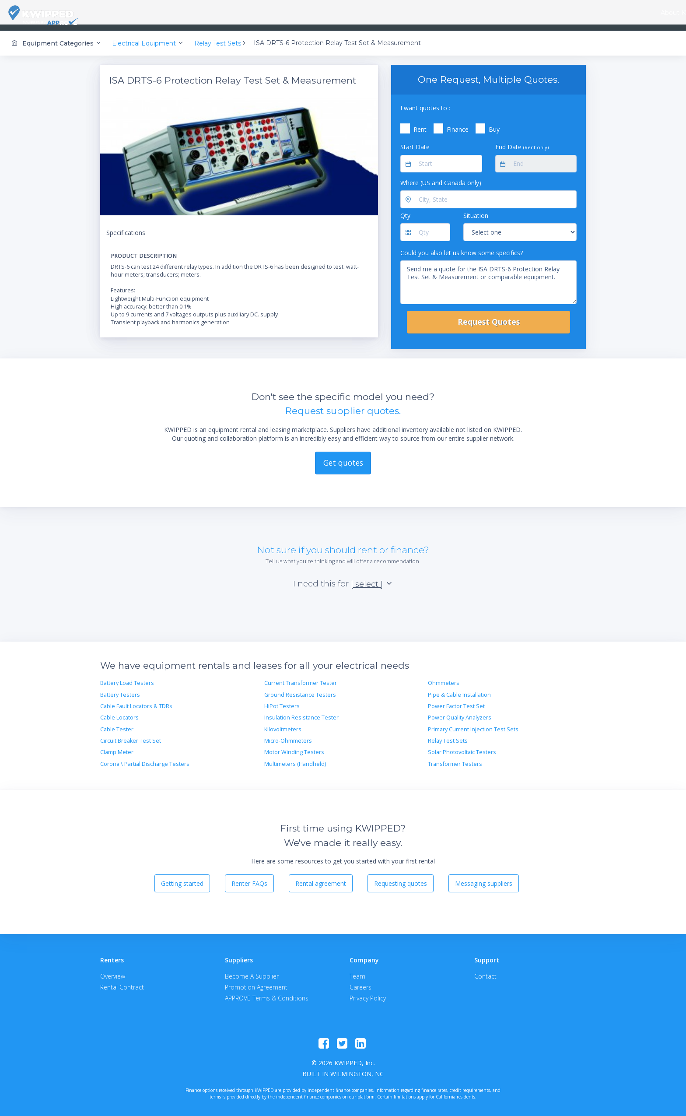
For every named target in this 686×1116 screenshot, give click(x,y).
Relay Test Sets (448, 735)
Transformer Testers (455, 758)
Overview (112, 970)
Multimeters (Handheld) (295, 758)
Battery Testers (120, 688)
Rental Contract (122, 981)
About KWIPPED (134, 13)
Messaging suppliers (483, 877)
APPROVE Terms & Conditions (266, 992)
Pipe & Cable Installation (459, 688)
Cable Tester (116, 723)
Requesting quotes (400, 877)
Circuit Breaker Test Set (130, 735)
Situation (475, 210)
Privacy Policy (368, 992)
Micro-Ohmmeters (288, 735)
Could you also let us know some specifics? (461, 246)
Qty (405, 210)
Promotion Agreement (256, 981)
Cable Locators (119, 712)
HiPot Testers (282, 700)
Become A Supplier (252, 970)
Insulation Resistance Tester (301, 712)
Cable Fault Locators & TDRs (136, 700)
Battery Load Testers (127, 677)
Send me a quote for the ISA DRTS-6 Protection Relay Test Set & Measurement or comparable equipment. (488, 276)
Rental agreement (320, 877)
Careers (360, 981)
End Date (522, 141)
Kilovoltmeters (282, 723)
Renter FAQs (249, 877)
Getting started (182, 877)
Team (357, 970)
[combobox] (182, 13)
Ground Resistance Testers (300, 688)
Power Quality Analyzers (459, 712)
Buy (494, 123)
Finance (458, 123)
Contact (485, 970)
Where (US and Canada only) (440, 177)
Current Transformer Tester (300, 677)
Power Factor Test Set (456, 700)
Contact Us (651, 13)
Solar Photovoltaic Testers (462, 746)
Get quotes (343, 457)
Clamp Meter (116, 746)
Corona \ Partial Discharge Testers (144, 758)
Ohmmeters (443, 677)
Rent (420, 123)
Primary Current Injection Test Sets (473, 723)
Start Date (415, 141)
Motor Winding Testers (294, 746)
